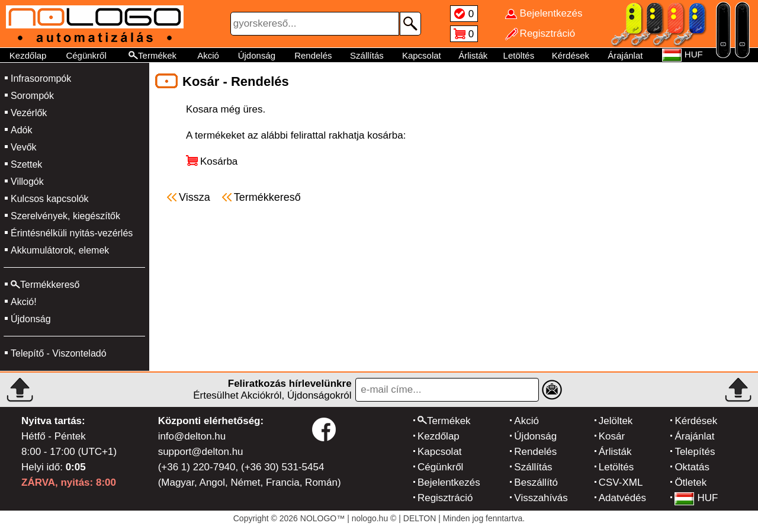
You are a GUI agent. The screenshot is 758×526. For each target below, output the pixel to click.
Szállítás (367, 55)
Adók (21, 130)
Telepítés (695, 451)
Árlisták (472, 55)
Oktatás (692, 467)
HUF (696, 497)
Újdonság (256, 55)
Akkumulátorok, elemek (60, 250)
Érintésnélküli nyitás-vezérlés (72, 233)
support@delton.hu (200, 451)
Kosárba (218, 161)
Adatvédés (622, 497)
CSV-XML (621, 482)
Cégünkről (86, 55)
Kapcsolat (421, 55)
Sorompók (32, 96)
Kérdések (570, 55)
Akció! (24, 302)
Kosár (612, 436)
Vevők (24, 147)
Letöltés (519, 55)
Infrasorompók (41, 78)
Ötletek (690, 482)
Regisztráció (445, 497)
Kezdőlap (28, 55)
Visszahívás (540, 497)
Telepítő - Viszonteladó (59, 353)
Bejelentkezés (448, 482)
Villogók (27, 182)
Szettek (26, 164)
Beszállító (536, 482)
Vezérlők (29, 113)
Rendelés (313, 55)
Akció (208, 55)
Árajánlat (625, 55)
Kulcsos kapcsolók (50, 199)
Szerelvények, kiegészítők (65, 216)
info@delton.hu (192, 436)
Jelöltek (616, 420)
